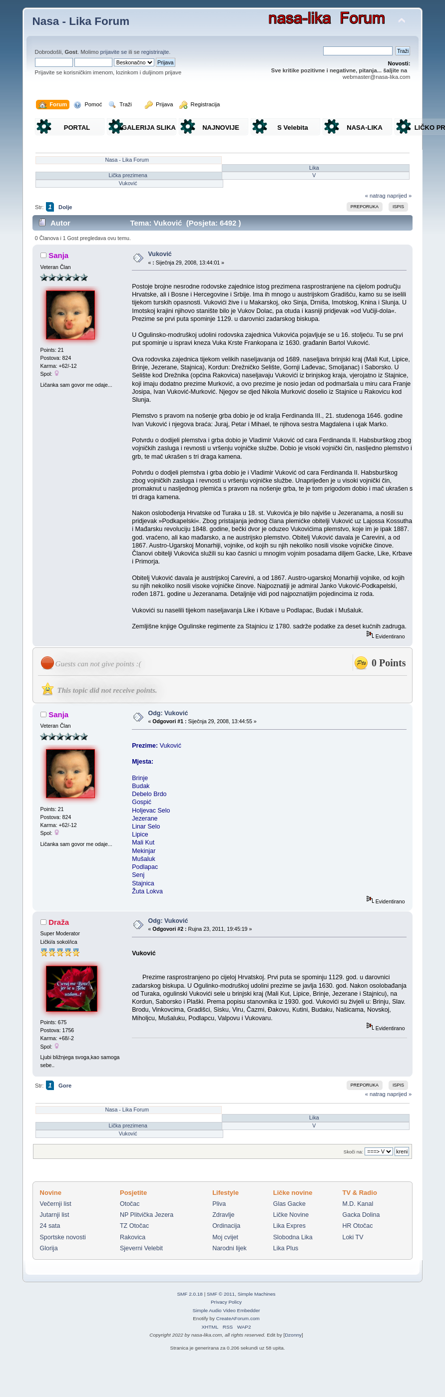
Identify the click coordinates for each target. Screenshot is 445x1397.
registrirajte (155, 52)
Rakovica (132, 1237)
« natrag (375, 196)
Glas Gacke (289, 1203)
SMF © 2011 (221, 1294)
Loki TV (353, 1237)
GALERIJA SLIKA (149, 127)
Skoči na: (353, 1151)
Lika (314, 168)
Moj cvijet (225, 1237)
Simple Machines (257, 1294)
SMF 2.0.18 (190, 1294)
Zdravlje (223, 1214)
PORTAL (77, 127)
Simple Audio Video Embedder (226, 1310)
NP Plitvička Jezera (146, 1214)
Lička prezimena (127, 175)
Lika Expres (289, 1225)
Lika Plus (286, 1248)
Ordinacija (226, 1225)
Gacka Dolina (361, 1214)
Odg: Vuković (168, 713)
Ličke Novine (291, 1214)
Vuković (128, 183)
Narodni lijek (229, 1248)
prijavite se (113, 52)
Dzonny (293, 1335)
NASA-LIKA (365, 127)
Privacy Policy (226, 1302)
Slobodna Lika (293, 1237)
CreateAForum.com (238, 1318)
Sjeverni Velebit (141, 1248)
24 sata (50, 1225)
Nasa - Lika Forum (81, 21)
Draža (58, 922)
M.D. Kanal (358, 1203)
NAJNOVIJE (220, 127)
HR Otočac (358, 1225)
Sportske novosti (63, 1237)
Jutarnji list (54, 1214)
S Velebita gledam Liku (293, 129)
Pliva (219, 1203)
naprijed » (399, 196)
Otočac (130, 1203)
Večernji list (55, 1203)
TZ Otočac (134, 1225)
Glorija (49, 1248)
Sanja (58, 255)
